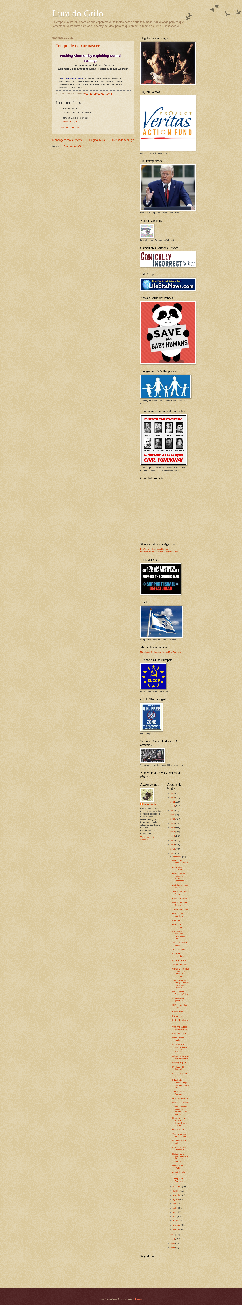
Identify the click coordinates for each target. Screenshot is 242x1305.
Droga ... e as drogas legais (179, 1068)
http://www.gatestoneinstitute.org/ (155, 549)
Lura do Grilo (77, 13)
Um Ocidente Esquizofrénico (180, 993)
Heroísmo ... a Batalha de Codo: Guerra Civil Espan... (179, 1121)
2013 (172, 849)
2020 (172, 819)
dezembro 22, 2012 (71, 121)
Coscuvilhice (177, 1012)
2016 (172, 836)
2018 (172, 827)
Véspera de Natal (180, 909)
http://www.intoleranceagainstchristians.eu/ (159, 552)
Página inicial (97, 140)
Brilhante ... (177, 1016)
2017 (172, 832)
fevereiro (177, 1225)
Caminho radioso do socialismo (179, 1028)
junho (175, 1208)
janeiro (176, 1229)
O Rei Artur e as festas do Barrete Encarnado (179, 877)
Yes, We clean (178, 949)
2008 (172, 1247)
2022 (172, 810)
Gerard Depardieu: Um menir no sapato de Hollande (180, 972)
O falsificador (178, 1129)
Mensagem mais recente (67, 140)
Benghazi (176, 920)
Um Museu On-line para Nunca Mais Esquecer (160, 652)
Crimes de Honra (179, 898)
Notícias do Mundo (180, 1102)
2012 (172, 853)
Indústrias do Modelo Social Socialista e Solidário (179, 1048)
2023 (172, 806)
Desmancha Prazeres (177, 1166)
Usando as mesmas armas (180, 861)
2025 (172, 797)
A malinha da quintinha (178, 999)
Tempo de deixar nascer (78, 45)
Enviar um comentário (69, 127)
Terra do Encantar (180, 964)
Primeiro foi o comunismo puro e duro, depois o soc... (180, 1083)
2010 (172, 1239)
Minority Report (179, 1062)
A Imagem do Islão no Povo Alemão (180, 1057)
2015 (172, 840)
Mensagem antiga (123, 140)
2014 (172, 844)
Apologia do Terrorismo (178, 1179)
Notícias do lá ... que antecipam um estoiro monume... (180, 1157)
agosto (176, 1199)
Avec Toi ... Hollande (177, 868)
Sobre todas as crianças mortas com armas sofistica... (180, 984)
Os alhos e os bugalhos (178, 915)
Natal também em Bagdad (180, 904)
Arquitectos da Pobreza (178, 1092)
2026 (172, 793)
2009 (172, 1243)
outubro (176, 1191)
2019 (172, 823)
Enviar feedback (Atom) (73, 146)
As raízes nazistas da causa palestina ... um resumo (180, 1110)
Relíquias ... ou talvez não (179, 1148)
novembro (177, 1186)
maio (175, 1212)
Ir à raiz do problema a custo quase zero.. (178, 935)
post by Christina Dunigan (72, 78)
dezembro (177, 857)
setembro (177, 1195)
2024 (172, 802)
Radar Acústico (179, 1033)
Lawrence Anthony (180, 1098)
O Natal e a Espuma (177, 925)
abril (175, 1216)
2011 (172, 1235)
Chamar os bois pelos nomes (179, 1135)
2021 (172, 815)
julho (175, 1204)
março (176, 1221)
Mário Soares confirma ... (178, 1039)
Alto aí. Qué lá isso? (178, 1173)
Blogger (138, 1299)
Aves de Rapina (179, 960)
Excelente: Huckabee (178, 954)
